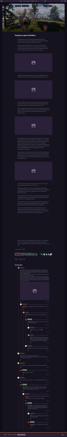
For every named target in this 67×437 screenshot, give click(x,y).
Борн (23, 372)
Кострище (32, 1)
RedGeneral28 (27, 314)
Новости (28, 1)
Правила (5, 434)
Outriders (23, 249)
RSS (15, 434)
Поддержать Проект (21, 434)
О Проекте (10, 434)
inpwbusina (22, 267)
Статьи (24, 1)
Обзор (20, 249)
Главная (21, 1)
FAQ (13, 434)
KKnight (31, 329)
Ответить (47, 301)
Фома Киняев (22, 362)
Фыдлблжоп (30, 319)
